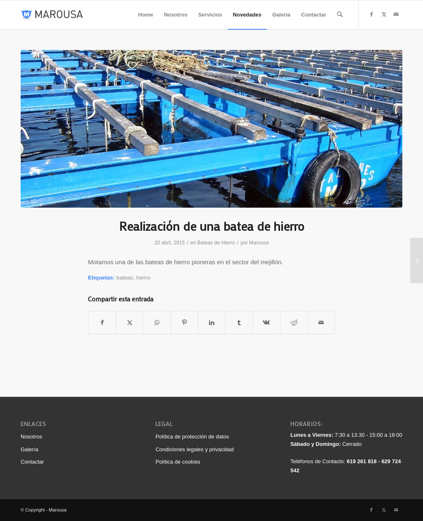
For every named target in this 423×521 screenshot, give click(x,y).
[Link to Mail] (396, 14)
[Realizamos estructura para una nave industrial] (416, 260)
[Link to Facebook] (371, 14)
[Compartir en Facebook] (102, 322)
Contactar (32, 462)
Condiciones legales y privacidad (194, 449)
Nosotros (31, 436)
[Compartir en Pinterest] (184, 322)
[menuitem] (146, 14)
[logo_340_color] (52, 14)
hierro (143, 278)
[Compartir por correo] (321, 322)
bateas (124, 278)
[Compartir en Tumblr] (239, 322)
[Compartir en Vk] (266, 322)
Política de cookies (177, 462)
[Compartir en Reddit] (293, 322)
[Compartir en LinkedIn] (211, 322)
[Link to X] (384, 14)
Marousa (259, 243)
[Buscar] (340, 14)
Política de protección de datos (192, 436)
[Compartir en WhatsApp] (156, 322)
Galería (29, 449)
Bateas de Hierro (216, 243)
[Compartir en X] (129, 322)
